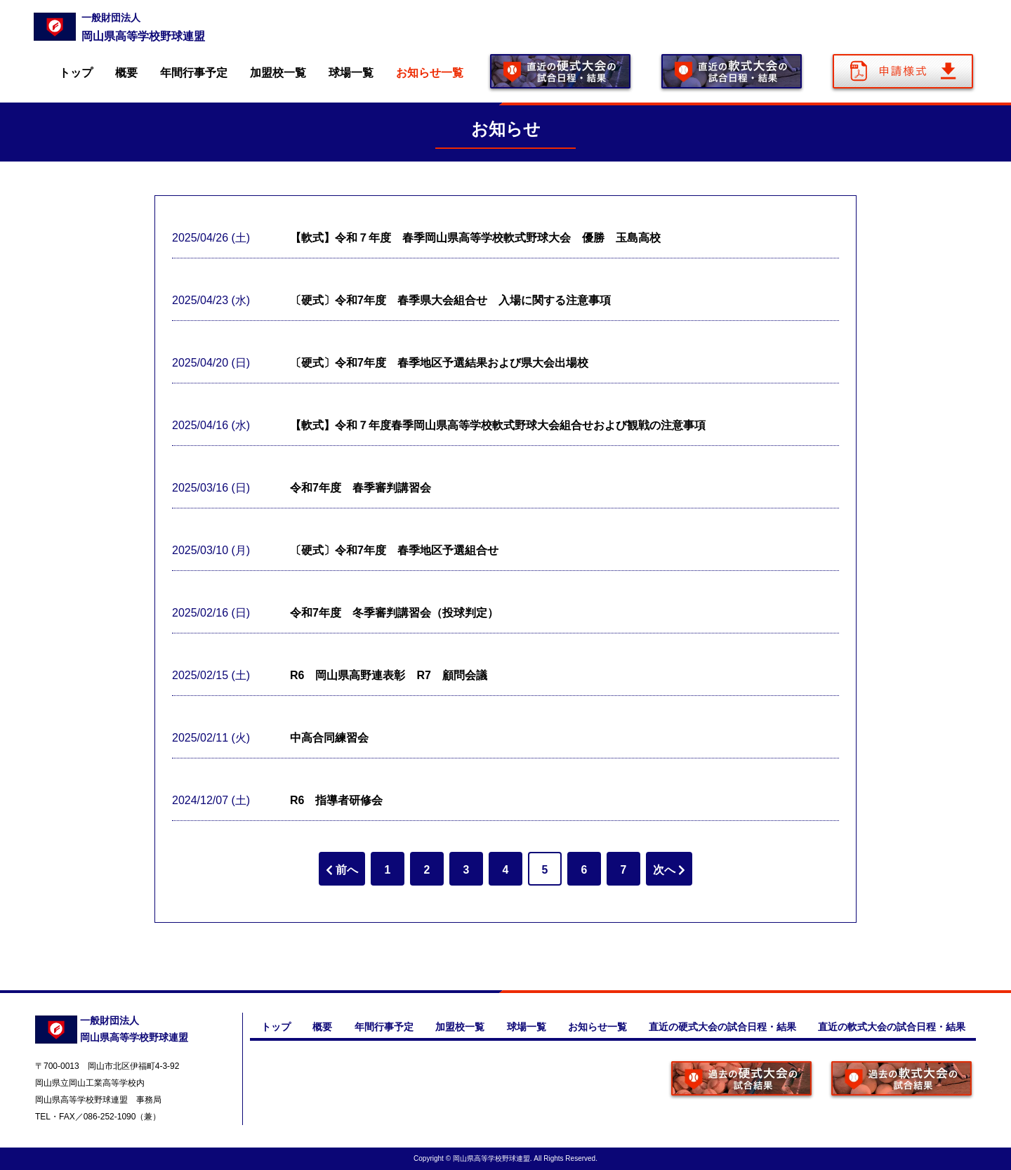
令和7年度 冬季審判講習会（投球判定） (394, 613)
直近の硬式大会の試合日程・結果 (721, 1026)
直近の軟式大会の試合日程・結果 (891, 1026)
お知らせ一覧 (429, 73)
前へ (342, 870)
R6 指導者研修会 (336, 800)
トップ (76, 73)
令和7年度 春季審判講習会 (360, 488)
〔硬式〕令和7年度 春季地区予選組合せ (394, 550)
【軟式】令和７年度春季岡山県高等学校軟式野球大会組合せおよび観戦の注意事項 (498, 425)
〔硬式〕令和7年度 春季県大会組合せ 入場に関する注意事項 (450, 300)
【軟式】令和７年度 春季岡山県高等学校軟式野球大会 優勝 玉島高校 (475, 238)
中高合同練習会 (329, 738)
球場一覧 (351, 73)
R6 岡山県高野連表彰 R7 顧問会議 (388, 675)
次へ (669, 870)
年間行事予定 (193, 73)
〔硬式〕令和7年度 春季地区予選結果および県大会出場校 (439, 363)
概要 (126, 73)
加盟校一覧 (278, 73)
